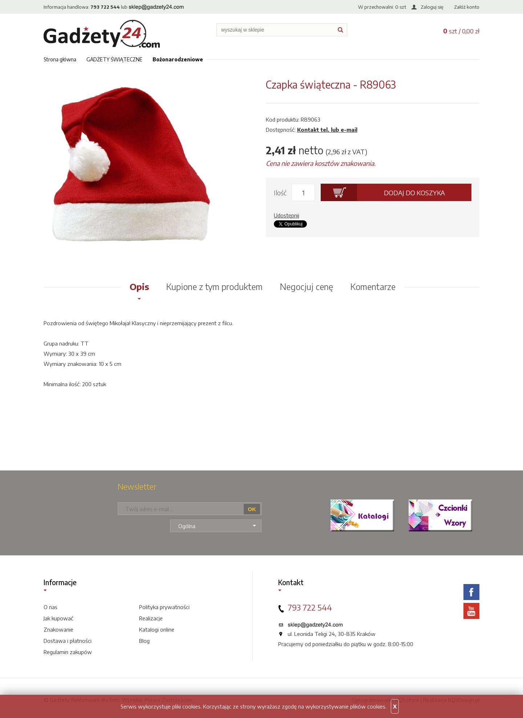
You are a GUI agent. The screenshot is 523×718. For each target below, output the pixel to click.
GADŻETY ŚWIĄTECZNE (114, 59)
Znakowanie (58, 629)
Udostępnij (286, 215)
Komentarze (373, 286)
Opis (139, 286)
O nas (50, 607)
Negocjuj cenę (306, 286)
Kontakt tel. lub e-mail (327, 129)
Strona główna (60, 59)
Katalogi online (156, 629)
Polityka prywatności (164, 607)
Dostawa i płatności (68, 640)
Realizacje (151, 618)
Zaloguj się (432, 7)
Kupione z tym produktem (214, 286)
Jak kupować (58, 618)
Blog (144, 640)
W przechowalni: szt (382, 7)
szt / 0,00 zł (461, 31)
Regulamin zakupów (68, 652)
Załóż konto (466, 7)
